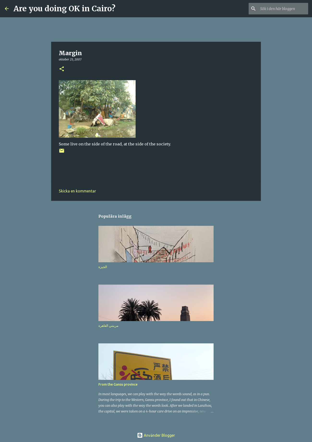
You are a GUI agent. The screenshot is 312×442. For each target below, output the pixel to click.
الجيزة (102, 267)
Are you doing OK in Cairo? (64, 8)
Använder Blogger (156, 435)
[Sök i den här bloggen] (283, 8)
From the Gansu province (118, 384)
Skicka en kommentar (77, 191)
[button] (62, 69)
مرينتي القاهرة (108, 326)
